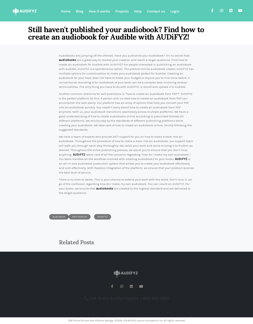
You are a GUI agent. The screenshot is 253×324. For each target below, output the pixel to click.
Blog (79, 11)
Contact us (156, 11)
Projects (122, 11)
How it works (99, 11)
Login (175, 11)
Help (138, 11)
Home (66, 11)
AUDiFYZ (79, 154)
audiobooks (67, 60)
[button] (49, 217)
